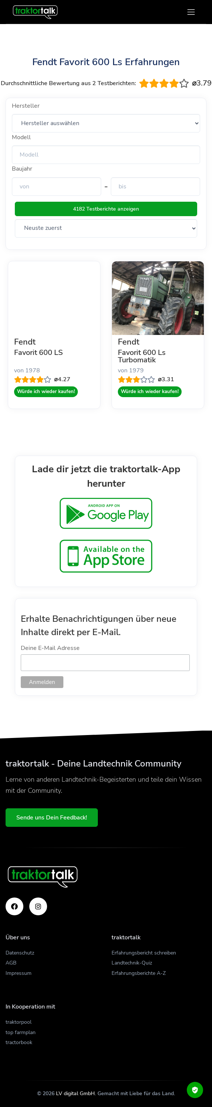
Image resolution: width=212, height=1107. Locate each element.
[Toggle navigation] (191, 12)
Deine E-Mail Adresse (50, 648)
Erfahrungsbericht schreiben (144, 952)
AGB (11, 962)
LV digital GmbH (75, 1093)
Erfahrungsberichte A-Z (139, 973)
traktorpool (19, 1022)
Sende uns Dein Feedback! (51, 818)
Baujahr (22, 169)
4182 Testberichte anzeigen (106, 208)
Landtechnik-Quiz (132, 962)
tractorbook (19, 1042)
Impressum (19, 973)
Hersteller (26, 106)
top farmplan (21, 1032)
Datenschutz (20, 952)
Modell (21, 137)
